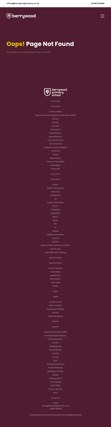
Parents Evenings (55, 368)
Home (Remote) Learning (55, 252)
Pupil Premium (55, 133)
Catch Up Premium (55, 140)
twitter (55, 403)
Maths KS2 (55, 192)
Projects (55, 231)
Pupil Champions (55, 316)
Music (55, 220)
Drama (55, 206)
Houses (55, 312)
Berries (55, 375)
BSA (55, 360)
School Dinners (55, 350)
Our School (55, 101)
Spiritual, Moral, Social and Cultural (55, 245)
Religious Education (55, 234)
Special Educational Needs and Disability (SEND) (55, 115)
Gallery (55, 286)
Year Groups (55, 249)
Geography (55, 213)
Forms (55, 393)
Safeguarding (55, 346)
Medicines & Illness (55, 371)
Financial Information (55, 162)
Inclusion (55, 126)
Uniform (55, 343)
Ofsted (55, 154)
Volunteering (55, 382)
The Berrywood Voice (55, 364)
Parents (55, 321)
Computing (55, 209)
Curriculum (55, 174)
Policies (55, 119)
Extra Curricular (55, 305)
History (55, 217)
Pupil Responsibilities (55, 309)
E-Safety (55, 353)
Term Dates (55, 282)
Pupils (55, 291)
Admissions (55, 129)
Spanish (55, 242)
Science (55, 238)
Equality (55, 122)
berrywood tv (55, 279)
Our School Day (55, 144)
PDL (55, 224)
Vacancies (55, 169)
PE (55, 227)
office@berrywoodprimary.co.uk (23, 3)
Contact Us (55, 398)
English (55, 184)
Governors (55, 151)
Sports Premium (55, 137)
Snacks (55, 357)
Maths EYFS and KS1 (55, 188)
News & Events (55, 258)
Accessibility (55, 165)
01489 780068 (97, 3)
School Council (55, 302)
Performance (55, 158)
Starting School (55, 378)
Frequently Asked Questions (55, 147)
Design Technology (55, 202)
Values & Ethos (55, 111)
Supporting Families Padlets (55, 332)
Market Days (55, 195)
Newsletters (55, 272)
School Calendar (55, 268)
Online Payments (55, 339)
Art (55, 199)
